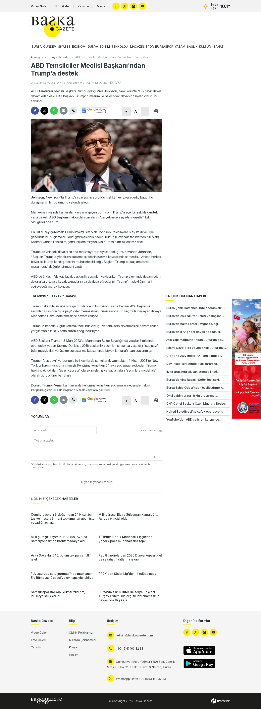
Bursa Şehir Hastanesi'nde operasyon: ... (195, 308)
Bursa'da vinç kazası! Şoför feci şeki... (193, 380)
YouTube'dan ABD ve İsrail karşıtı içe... (193, 419)
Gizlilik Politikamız (81, 632)
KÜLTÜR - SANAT (211, 46)
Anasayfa (37, 57)
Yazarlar (83, 6)
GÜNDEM (50, 46)
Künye (73, 647)
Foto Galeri (63, 6)
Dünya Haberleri (59, 57)
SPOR (150, 46)
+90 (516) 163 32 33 (129, 648)
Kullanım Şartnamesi (82, 640)
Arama (100, 6)
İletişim (73, 655)
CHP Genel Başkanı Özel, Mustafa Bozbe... (196, 403)
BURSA (37, 46)
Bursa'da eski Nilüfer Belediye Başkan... (195, 316)
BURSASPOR (164, 46)
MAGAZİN (137, 46)
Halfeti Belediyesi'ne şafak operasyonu (194, 411)
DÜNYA (93, 46)
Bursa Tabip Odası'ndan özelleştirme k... (195, 387)
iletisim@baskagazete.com (134, 635)
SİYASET (64, 46)
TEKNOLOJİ (120, 46)
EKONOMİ (79, 46)
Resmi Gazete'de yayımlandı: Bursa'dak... (196, 348)
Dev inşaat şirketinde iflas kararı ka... (192, 364)
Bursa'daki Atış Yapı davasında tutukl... (194, 332)
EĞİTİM (105, 46)
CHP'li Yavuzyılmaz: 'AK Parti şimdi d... (194, 356)
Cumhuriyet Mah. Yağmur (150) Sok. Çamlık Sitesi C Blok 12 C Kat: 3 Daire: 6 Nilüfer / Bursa (141, 664)
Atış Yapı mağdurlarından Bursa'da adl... (195, 340)
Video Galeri (39, 6)
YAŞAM (180, 46)
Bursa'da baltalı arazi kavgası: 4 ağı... (193, 324)
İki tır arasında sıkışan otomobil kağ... (192, 372)
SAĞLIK (192, 46)
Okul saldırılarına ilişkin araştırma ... (192, 395)
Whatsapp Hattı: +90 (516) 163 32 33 (141, 679)
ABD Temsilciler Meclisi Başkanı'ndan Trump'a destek (111, 57)
